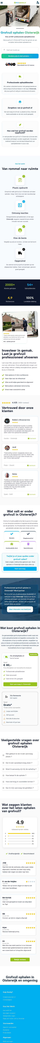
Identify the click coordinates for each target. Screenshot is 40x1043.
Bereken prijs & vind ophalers (20, 56)
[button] (1, 2)
